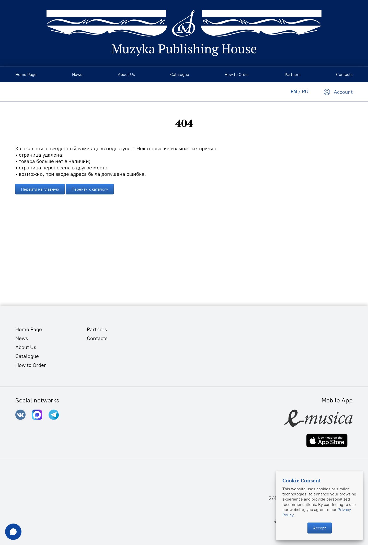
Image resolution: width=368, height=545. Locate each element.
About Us (25, 347)
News (21, 338)
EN (294, 91)
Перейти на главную (40, 189)
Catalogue (27, 356)
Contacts (97, 338)
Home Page (28, 329)
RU (305, 91)
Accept (319, 527)
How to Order (30, 365)
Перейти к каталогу (90, 189)
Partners (97, 329)
